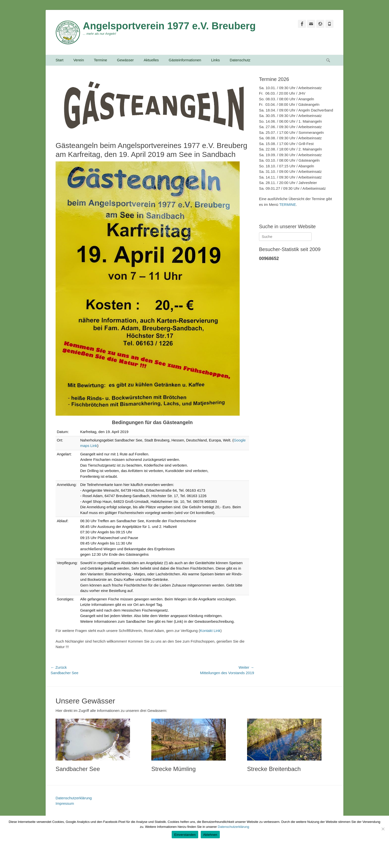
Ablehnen (210, 835)
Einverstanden (184, 835)
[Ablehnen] (382, 828)
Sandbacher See (78, 769)
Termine (100, 60)
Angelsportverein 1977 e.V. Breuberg (169, 25)
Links (215, 60)
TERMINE (287, 204)
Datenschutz (240, 60)
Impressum (65, 803)
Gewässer (125, 60)
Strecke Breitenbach (274, 769)
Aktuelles (151, 60)
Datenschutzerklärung (74, 798)
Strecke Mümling (173, 769)
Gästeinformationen (185, 60)
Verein (78, 60)
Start (60, 60)
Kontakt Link (210, 630)
